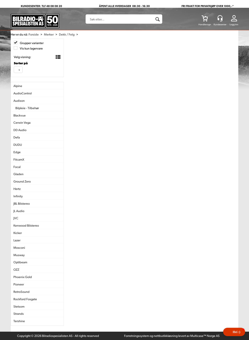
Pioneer (18, 284)
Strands (18, 313)
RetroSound (21, 292)
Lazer (16, 240)
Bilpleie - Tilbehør (27, 108)
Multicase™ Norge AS (205, 336)
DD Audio (19, 130)
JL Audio (18, 211)
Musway (19, 255)
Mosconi (19, 247)
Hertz (17, 189)
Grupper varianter (31, 43)
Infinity (18, 196)
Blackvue (19, 115)
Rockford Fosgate (25, 299)
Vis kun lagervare (31, 48)
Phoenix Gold (22, 277)
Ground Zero (22, 181)
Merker (49, 34)
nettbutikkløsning (166, 336)
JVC (15, 218)
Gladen (18, 174)
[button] (234, 332)
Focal (17, 167)
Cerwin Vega (22, 122)
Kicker (17, 233)
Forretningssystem (136, 336)
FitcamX (18, 159)
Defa (16, 137)
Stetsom (19, 306)
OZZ (16, 269)
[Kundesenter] (220, 18)
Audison (19, 100)
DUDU (17, 145)
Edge (17, 152)
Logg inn (234, 24)
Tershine (19, 321)
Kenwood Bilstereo (26, 225)
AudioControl (22, 93)
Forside (34, 34)
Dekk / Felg (67, 34)
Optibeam (20, 262)
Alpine (17, 86)
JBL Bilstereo (21, 203)
